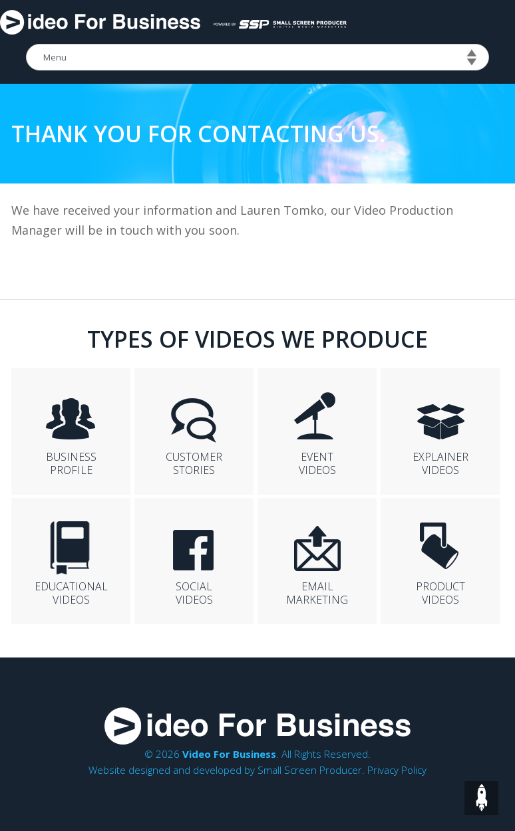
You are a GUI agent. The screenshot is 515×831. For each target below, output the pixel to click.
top (481, 798)
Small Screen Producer (310, 769)
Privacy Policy (397, 769)
